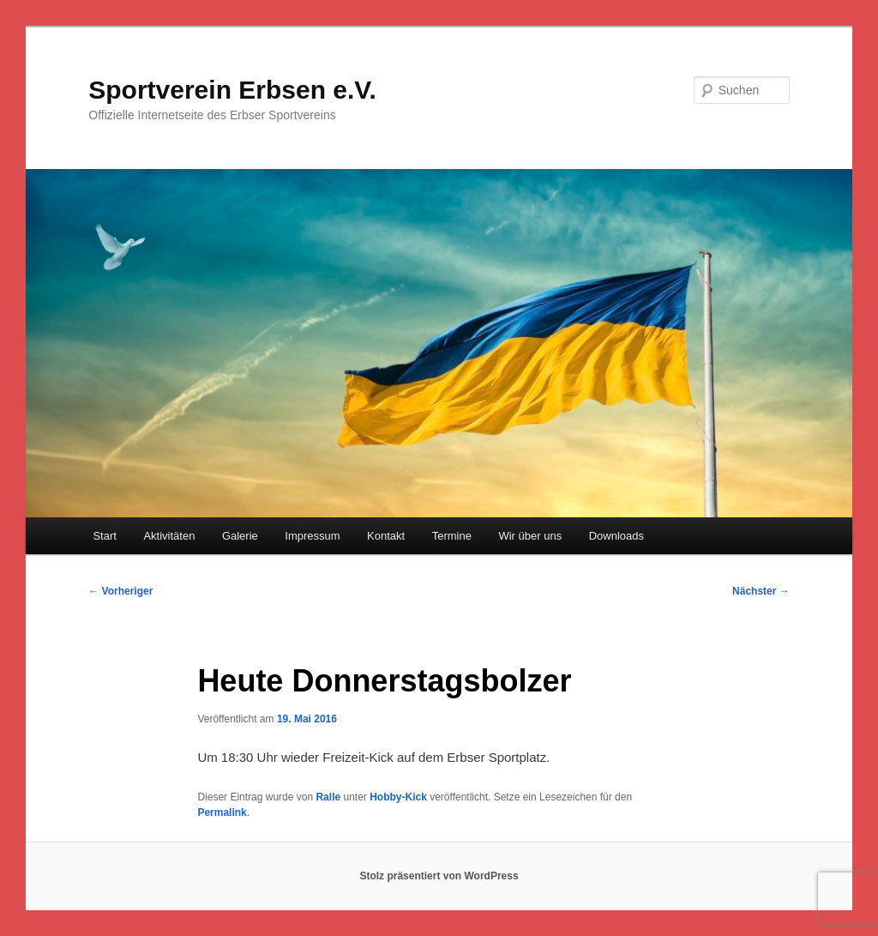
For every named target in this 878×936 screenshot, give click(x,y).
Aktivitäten (169, 535)
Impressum (312, 535)
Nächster (761, 591)
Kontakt (386, 535)
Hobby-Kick (398, 797)
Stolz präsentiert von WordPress (438, 876)
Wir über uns (530, 535)
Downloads (616, 535)
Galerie (240, 535)
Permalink (221, 812)
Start (104, 535)
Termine (452, 535)
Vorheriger (120, 591)
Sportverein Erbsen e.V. (232, 89)
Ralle (328, 797)
